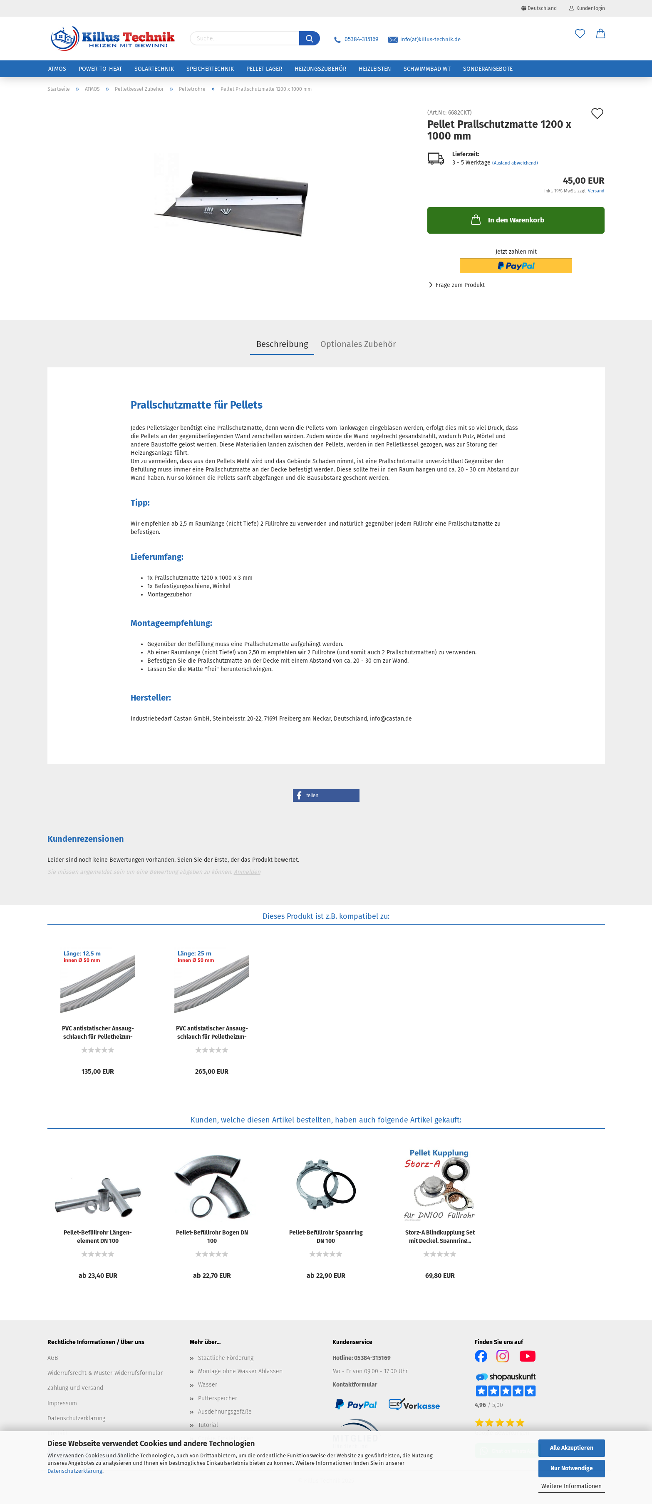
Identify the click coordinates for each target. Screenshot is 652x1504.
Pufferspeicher (217, 1398)
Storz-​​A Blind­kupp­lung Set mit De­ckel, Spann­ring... (440, 1236)
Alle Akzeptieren (571, 1448)
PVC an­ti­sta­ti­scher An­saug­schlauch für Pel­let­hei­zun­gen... (98, 1032)
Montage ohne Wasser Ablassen (240, 1371)
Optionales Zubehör (358, 344)
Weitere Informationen (571, 1486)
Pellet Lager (264, 68)
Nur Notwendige (571, 1468)
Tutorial (208, 1425)
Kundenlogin (587, 8)
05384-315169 (355, 39)
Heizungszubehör (320, 68)
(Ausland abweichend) (515, 163)
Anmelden (247, 871)
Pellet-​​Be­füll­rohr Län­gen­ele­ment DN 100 (98, 1236)
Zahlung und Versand (75, 1388)
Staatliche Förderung (225, 1358)
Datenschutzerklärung (74, 1471)
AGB (52, 1358)
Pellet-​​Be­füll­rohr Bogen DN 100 (212, 1236)
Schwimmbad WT (427, 68)
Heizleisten (375, 68)
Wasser (207, 1384)
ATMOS (57, 68)
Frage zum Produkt (460, 285)
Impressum (62, 1403)
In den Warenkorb (506, 219)
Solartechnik (154, 68)
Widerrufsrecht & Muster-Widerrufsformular (105, 1373)
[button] (326, 795)
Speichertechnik (210, 68)
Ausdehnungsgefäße (225, 1411)
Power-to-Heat (100, 68)
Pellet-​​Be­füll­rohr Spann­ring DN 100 (326, 1236)
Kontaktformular (354, 1384)
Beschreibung (282, 344)
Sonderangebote (488, 68)
